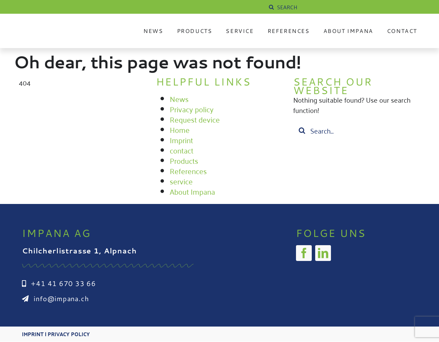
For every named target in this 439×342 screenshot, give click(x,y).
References (188, 171)
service (181, 181)
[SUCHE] (318, 7)
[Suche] (271, 7)
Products (184, 160)
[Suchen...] (356, 130)
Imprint (181, 140)
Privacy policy (192, 109)
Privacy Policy (69, 334)
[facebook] (304, 253)
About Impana (192, 191)
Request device (195, 119)
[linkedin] (323, 253)
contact (181, 150)
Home (180, 129)
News (179, 98)
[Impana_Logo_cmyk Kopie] (65, 25)
